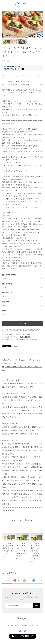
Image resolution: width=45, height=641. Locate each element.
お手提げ (5, 302)
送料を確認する (25, 337)
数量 (4, 311)
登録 (36, 605)
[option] (23, 24)
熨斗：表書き (7, 284)
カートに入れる (22, 323)
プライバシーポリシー (13, 625)
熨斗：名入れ (7, 293)
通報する (16, 346)
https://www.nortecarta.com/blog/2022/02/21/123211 (22, 368)
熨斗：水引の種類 (9, 275)
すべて (6, 580)
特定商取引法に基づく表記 (30, 625)
